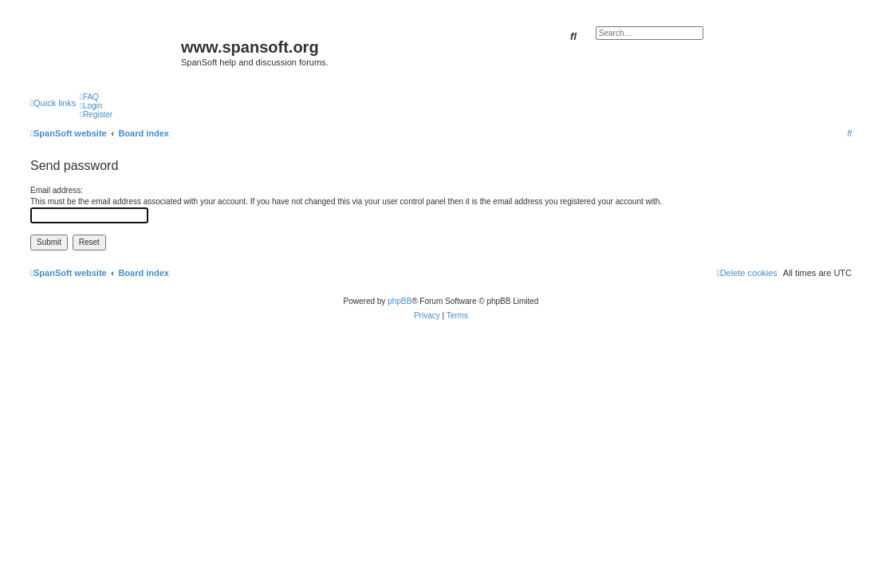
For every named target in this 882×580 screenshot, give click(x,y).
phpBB (399, 301)
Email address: (56, 190)
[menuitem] (89, 97)
